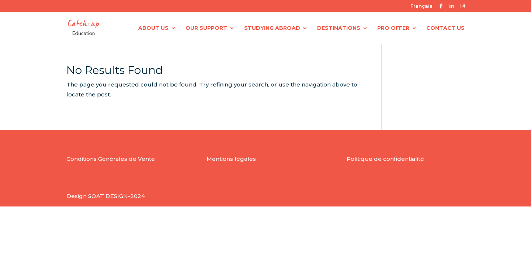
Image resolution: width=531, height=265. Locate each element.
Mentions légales (231, 158)
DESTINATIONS (338, 28)
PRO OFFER (393, 28)
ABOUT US (153, 28)
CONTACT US (445, 28)
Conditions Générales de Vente (110, 158)
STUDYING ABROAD (272, 28)
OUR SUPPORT (206, 28)
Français (421, 6)
